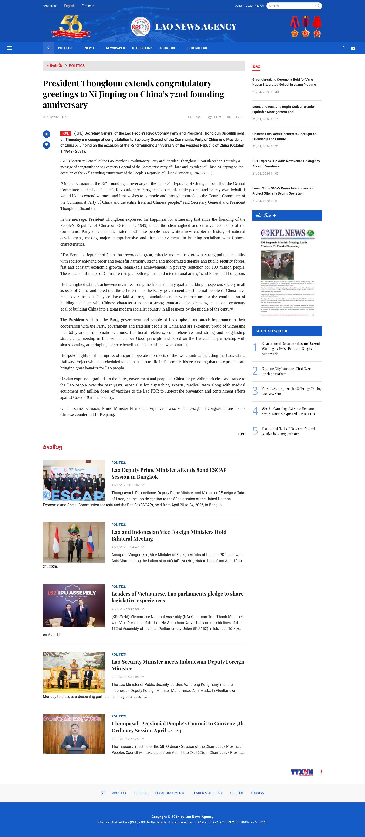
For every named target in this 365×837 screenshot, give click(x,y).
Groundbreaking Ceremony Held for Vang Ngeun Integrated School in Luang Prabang (284, 82)
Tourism (258, 793)
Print (214, 117)
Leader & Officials (207, 793)
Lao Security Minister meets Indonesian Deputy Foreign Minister (178, 665)
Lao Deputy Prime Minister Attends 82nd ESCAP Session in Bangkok (169, 473)
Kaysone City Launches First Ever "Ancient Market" (286, 371)
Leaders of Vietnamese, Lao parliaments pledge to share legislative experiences (177, 597)
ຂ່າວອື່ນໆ (52, 447)
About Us (169, 48)
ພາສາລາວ (50, 6)
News (92, 48)
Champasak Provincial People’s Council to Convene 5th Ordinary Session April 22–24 (178, 727)
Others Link (142, 48)
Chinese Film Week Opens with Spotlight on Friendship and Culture (284, 136)
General (141, 793)
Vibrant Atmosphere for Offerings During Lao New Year (291, 391)
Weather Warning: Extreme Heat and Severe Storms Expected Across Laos (288, 411)
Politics (68, 48)
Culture (237, 793)
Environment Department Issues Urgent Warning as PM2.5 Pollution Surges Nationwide (291, 348)
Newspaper (115, 48)
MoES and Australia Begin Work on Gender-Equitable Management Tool (284, 109)
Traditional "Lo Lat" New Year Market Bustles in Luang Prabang (288, 431)
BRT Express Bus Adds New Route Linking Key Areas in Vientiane (286, 163)
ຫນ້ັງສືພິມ (266, 215)
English (69, 6)
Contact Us (197, 48)
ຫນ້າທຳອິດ (54, 66)
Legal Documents (170, 793)
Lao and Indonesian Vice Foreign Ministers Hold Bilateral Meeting (169, 535)
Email (195, 117)
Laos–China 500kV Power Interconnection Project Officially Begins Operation (283, 190)
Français (88, 6)
